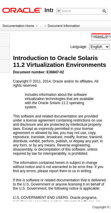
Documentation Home (18, 26)
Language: (79, 47)
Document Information (64, 26)
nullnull (99, 46)
